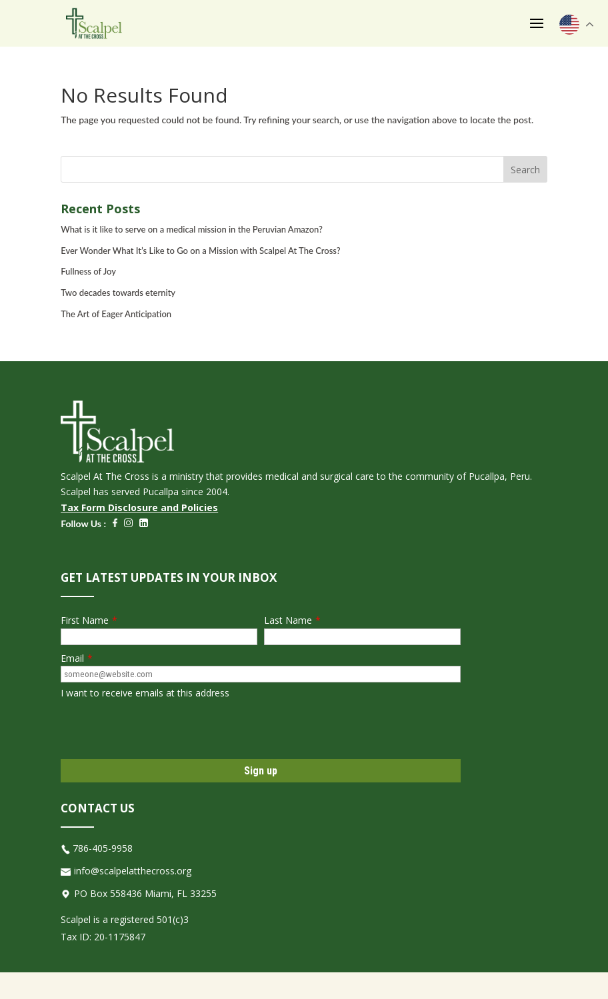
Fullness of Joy (88, 271)
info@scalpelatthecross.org (132, 870)
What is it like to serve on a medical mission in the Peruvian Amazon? (192, 229)
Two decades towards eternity (118, 292)
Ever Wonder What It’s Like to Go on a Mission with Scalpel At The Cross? (200, 250)
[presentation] (162, 730)
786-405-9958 (103, 848)
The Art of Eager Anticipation (116, 314)
